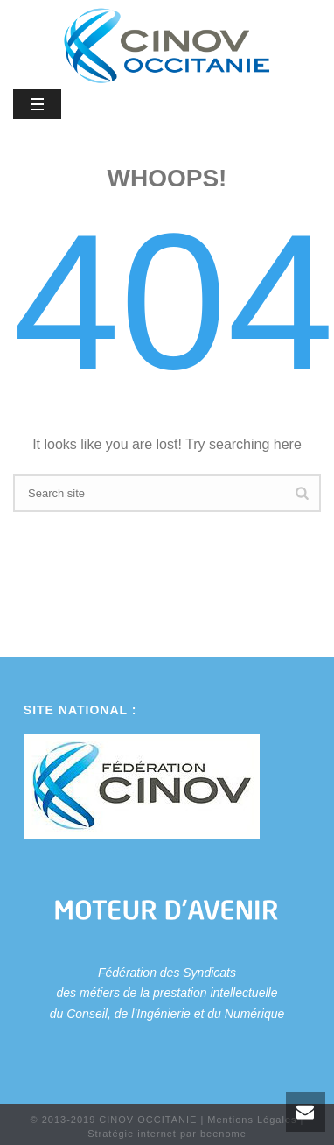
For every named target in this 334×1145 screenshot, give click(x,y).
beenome (223, 1133)
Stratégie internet (132, 1133)
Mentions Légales (251, 1119)
